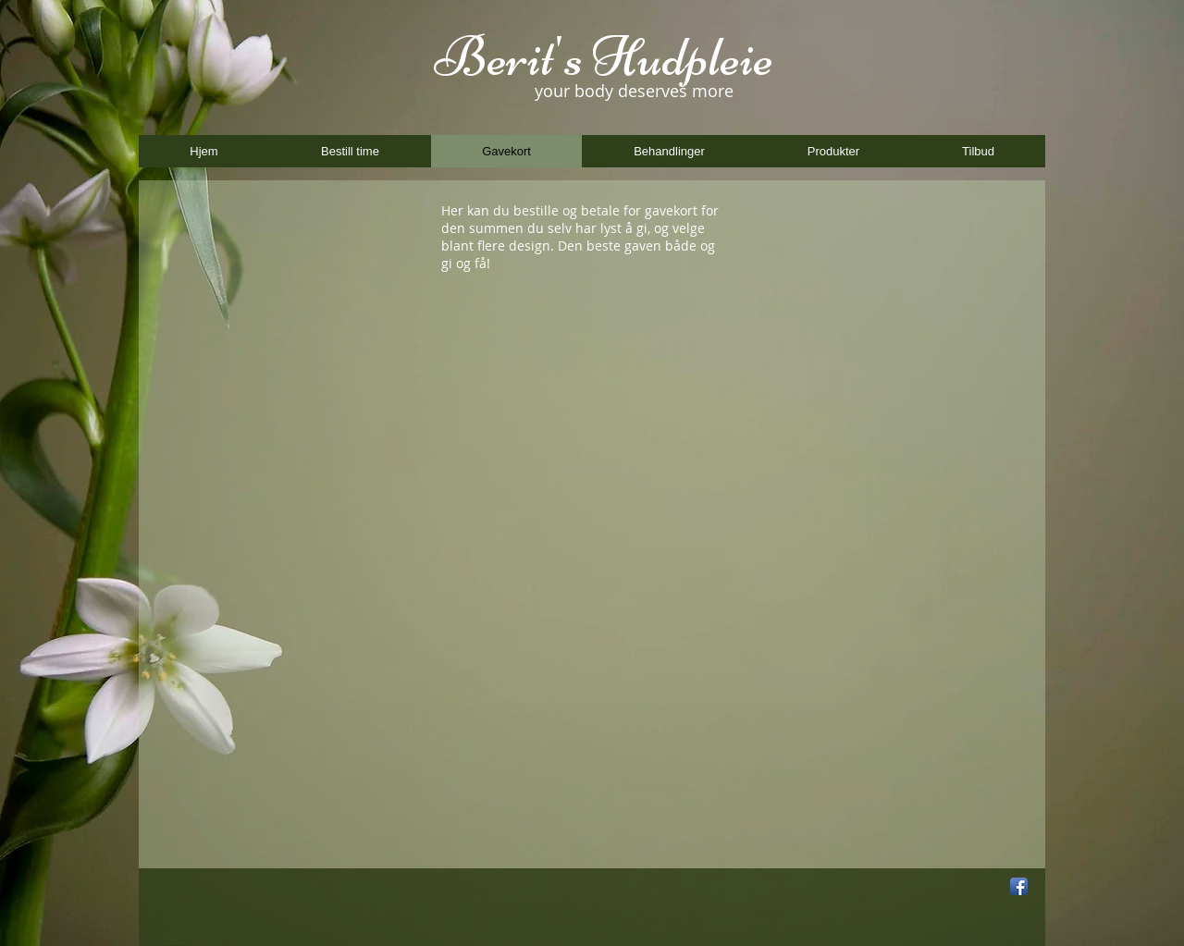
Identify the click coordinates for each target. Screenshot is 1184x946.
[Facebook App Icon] (1019, 886)
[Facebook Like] (912, 887)
